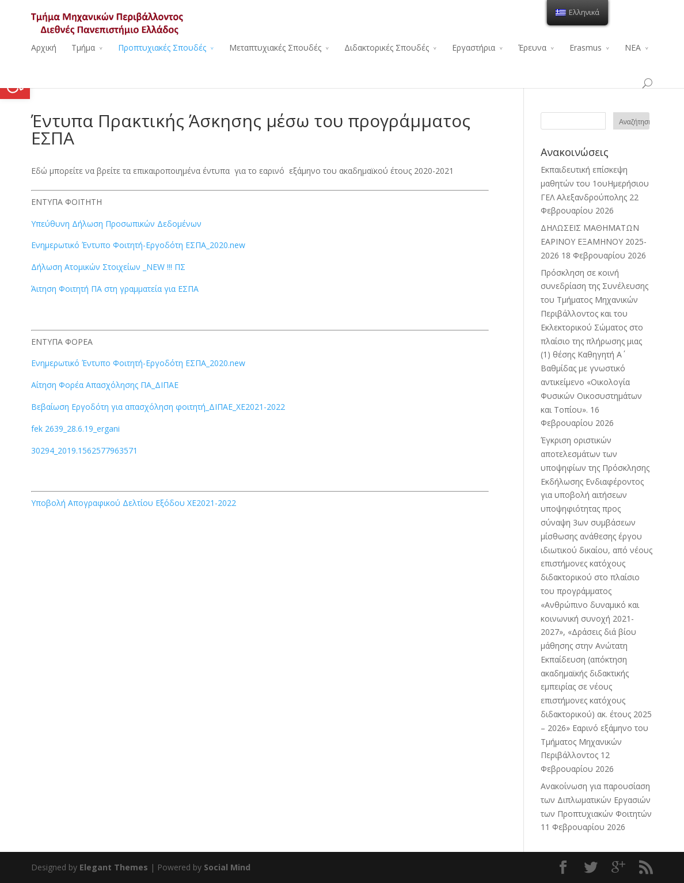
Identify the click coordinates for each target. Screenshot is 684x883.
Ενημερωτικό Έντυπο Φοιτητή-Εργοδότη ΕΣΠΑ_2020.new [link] (138, 244)
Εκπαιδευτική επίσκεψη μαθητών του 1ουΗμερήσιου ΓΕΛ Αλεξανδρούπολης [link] (595, 183)
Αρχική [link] (43, 47)
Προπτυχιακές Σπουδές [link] (162, 47)
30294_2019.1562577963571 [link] (84, 450)
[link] (15, 84)
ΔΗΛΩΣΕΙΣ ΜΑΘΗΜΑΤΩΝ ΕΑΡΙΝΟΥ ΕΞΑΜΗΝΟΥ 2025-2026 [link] (594, 241)
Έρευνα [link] (532, 47)
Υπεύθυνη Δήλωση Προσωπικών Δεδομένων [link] (116, 223)
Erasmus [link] (585, 47)
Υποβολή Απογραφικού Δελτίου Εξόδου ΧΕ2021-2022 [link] (133, 502)
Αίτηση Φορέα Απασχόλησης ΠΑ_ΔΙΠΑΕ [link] (104, 384)
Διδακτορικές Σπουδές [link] (386, 47)
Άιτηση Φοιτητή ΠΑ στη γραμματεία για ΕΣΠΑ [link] (115, 288)
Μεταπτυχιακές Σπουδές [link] (275, 47)
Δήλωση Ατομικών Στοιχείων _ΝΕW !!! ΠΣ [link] (108, 266)
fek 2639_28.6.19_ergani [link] (75, 428)
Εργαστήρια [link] (473, 47)
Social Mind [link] (227, 867)
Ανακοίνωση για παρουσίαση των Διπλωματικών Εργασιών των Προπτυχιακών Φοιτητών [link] (596, 800)
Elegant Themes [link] (113, 867)
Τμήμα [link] (83, 47)
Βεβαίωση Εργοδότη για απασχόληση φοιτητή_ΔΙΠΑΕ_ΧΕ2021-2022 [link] (158, 406)
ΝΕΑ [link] (633, 47)
